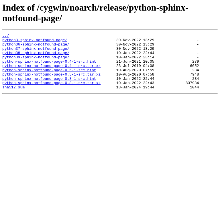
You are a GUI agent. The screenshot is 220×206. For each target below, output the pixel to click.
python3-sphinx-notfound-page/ (34, 41)
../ (5, 36)
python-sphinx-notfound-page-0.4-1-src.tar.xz (51, 72)
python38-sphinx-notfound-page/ (35, 57)
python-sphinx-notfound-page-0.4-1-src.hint (49, 67)
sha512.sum (13, 98)
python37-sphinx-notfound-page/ (35, 51)
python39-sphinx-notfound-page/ (35, 62)
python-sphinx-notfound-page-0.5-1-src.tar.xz (51, 82)
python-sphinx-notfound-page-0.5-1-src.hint (49, 77)
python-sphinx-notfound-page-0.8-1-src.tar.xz (51, 93)
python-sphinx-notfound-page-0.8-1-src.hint (49, 87)
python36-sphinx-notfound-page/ (35, 46)
